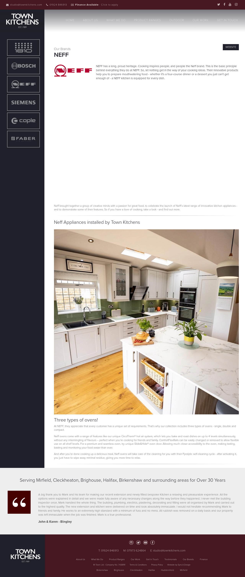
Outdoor (176, 20)
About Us (90, 20)
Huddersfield (167, 570)
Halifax (151, 570)
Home (70, 20)
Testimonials (170, 559)
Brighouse (119, 570)
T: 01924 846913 (108, 550)
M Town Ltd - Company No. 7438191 (109, 565)
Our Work (201, 20)
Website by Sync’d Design (178, 565)
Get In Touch (227, 20)
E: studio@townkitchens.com (167, 550)
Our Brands (188, 559)
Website (230, 47)
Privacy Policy (157, 565)
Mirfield (183, 570)
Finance (204, 559)
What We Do (116, 20)
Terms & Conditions (138, 565)
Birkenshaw (102, 570)
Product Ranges (147, 20)
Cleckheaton (136, 570)
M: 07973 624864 (134, 550)
